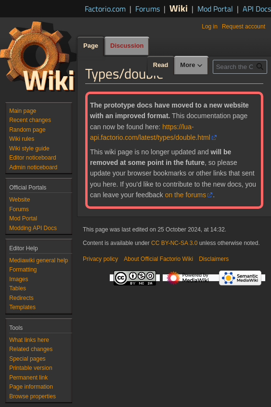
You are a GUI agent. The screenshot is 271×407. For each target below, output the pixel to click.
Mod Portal (215, 8)
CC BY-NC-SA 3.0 (174, 243)
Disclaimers (214, 259)
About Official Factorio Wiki (158, 259)
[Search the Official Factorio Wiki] (240, 67)
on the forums (185, 195)
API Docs (257, 8)
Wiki (178, 8)
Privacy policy (100, 259)
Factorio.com (105, 8)
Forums (147, 8)
